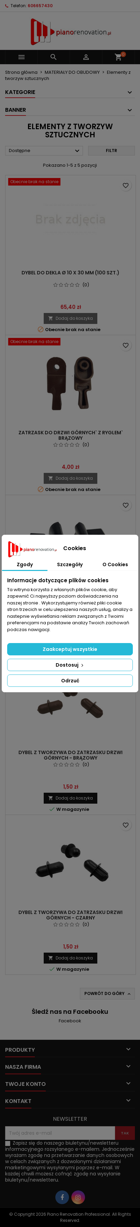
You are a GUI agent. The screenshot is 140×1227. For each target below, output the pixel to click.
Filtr (111, 150)
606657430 (40, 6)
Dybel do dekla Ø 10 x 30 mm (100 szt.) (71, 272)
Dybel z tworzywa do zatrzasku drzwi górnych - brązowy (70, 755)
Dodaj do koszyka (70, 318)
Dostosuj (70, 665)
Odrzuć (70, 680)
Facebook (70, 1021)
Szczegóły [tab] (70, 564)
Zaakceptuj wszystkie (70, 649)
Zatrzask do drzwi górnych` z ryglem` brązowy (70, 435)
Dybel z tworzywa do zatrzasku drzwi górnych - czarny (70, 915)
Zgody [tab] (25, 564)
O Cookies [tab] (115, 564)
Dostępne (45, 151)
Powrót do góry (108, 994)
